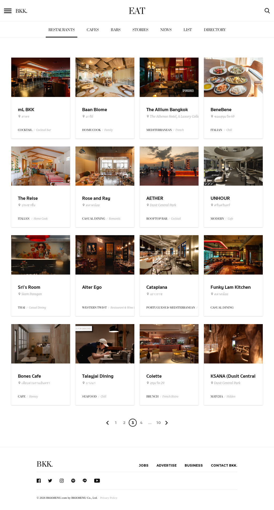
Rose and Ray (96, 198)
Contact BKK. (224, 465)
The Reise (28, 198)
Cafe (230, 218)
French (180, 130)
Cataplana (156, 287)
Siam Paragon (30, 294)
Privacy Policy (108, 497)
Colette (154, 376)
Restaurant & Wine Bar (124, 307)
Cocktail (176, 218)
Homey (33, 396)
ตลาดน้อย (91, 205)
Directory (215, 30)
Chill (229, 130)
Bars (115, 30)
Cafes (93, 30)
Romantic (115, 218)
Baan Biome (94, 110)
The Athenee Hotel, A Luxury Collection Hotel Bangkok (187, 116)
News (166, 30)
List (188, 30)
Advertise (167, 465)
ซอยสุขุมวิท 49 (222, 116)
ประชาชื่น (26, 205)
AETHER (154, 198)
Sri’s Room (29, 287)
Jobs (144, 465)
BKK (21, 11)
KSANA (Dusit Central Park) (233, 379)
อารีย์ (87, 116)
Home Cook (41, 218)
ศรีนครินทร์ (220, 205)
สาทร (23, 116)
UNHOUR (220, 198)
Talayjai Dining (97, 376)
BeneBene (221, 110)
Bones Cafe (29, 376)
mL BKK (26, 110)
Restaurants (61, 30)
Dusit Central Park (161, 205)
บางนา (88, 383)
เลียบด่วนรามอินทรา (34, 383)
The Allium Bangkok (167, 110)
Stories (140, 30)
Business (194, 465)
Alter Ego (92, 287)
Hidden (231, 396)
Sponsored (188, 91)
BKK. (45, 464)
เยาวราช (154, 294)
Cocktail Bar (43, 130)
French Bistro (170, 396)
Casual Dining (37, 307)
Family (108, 130)
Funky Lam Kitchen (231, 287)
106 (158, 423)
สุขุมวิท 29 (155, 383)
